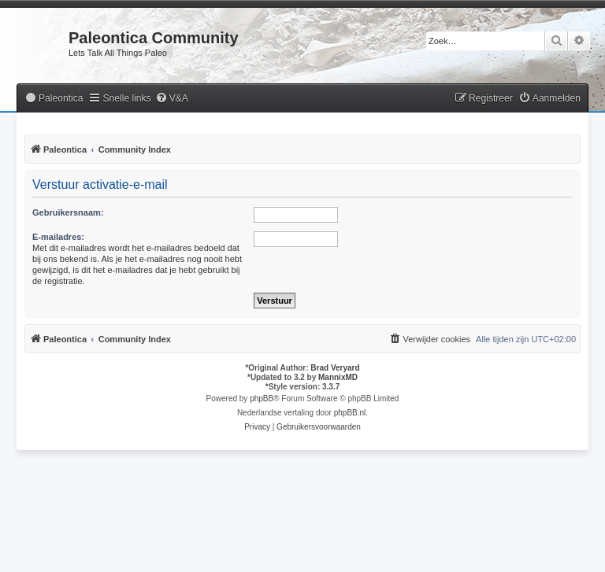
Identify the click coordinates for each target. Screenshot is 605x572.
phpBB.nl (350, 412)
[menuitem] (53, 98)
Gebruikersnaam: (67, 212)
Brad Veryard (334, 367)
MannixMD (338, 377)
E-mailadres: (58, 237)
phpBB (261, 398)
